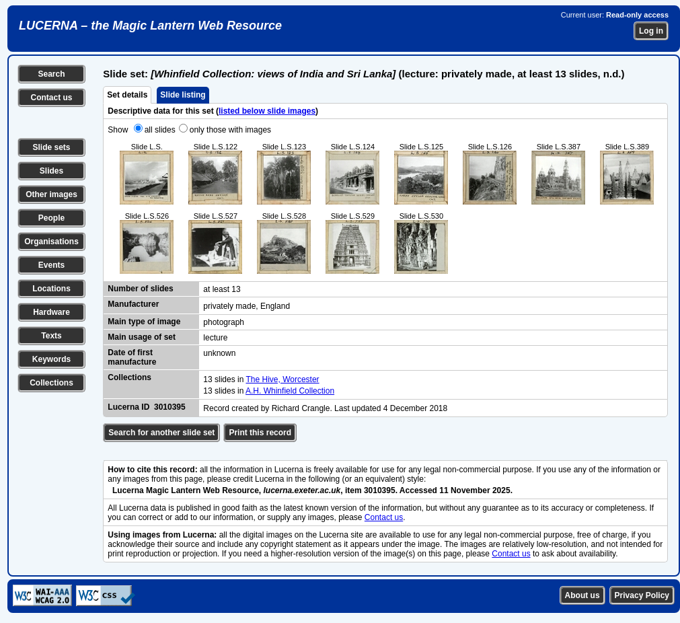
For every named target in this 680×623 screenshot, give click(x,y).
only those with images (230, 130)
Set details (127, 95)
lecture (215, 337)
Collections (51, 383)
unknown (219, 353)
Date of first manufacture (132, 357)
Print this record (260, 432)
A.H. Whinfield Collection (289, 391)
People (51, 218)
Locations (51, 288)
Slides (51, 171)
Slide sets (51, 147)
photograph (223, 322)
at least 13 (221, 289)
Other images (51, 194)
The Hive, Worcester (282, 379)
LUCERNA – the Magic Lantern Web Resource (150, 25)
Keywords (51, 359)
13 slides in (224, 379)
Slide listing (182, 95)
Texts (51, 335)
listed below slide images (267, 111)
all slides (160, 130)
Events (51, 265)
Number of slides (140, 288)
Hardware (51, 312)
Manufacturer (133, 304)
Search (51, 74)
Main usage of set (142, 337)
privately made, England (246, 306)
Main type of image (144, 321)
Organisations (51, 241)
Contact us (51, 97)
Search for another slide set (161, 432)
